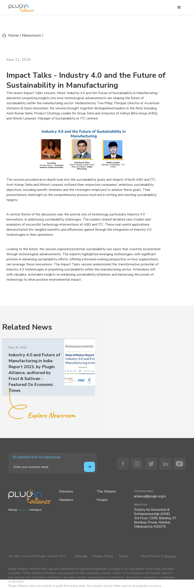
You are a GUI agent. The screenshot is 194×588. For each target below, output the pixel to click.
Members (66, 500)
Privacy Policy (103, 556)
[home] (21, 6)
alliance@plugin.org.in (150, 496)
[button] (179, 7)
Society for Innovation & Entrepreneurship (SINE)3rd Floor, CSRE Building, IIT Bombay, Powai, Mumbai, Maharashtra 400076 (155, 518)
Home (13, 35)
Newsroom (32, 35)
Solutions (66, 491)
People (102, 500)
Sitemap (81, 556)
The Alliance (106, 491)
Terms (123, 556)
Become (170, 556)
